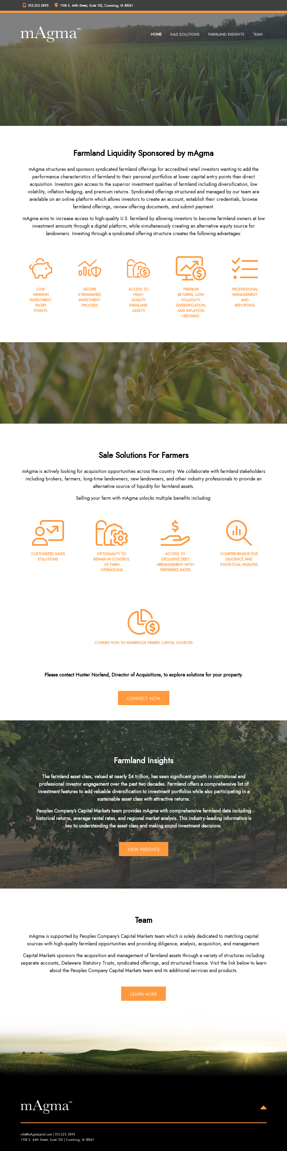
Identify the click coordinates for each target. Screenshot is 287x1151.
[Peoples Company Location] (95, 5)
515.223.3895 (65, 1134)
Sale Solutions (185, 34)
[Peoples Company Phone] (36, 5)
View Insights (143, 850)
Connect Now (144, 698)
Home (156, 34)
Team (257, 34)
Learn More (143, 994)
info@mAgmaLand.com (36, 1134)
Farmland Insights (226, 34)
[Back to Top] (263, 1108)
